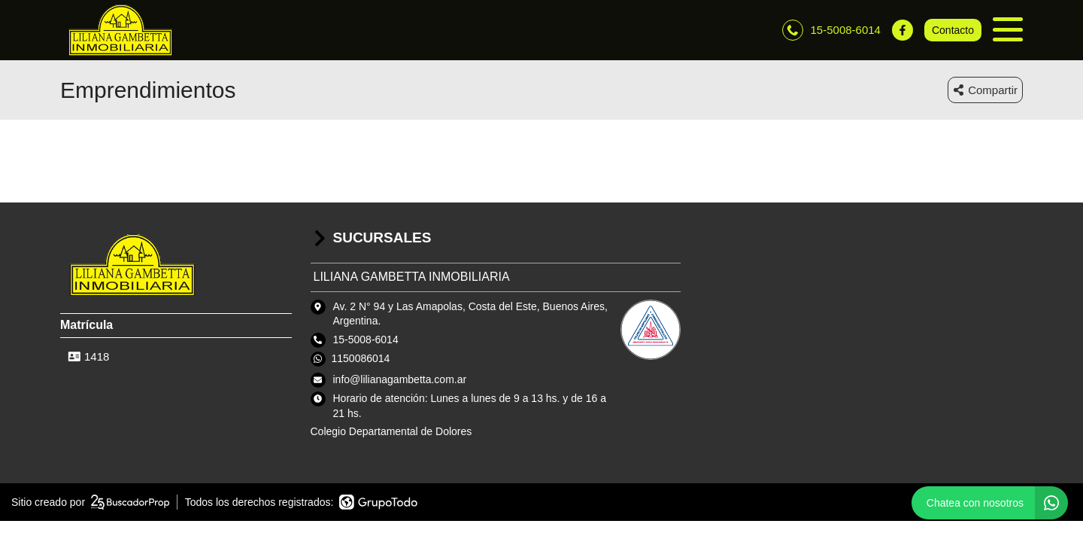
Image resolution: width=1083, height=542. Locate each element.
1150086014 (361, 358)
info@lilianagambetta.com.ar (400, 379)
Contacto (953, 30)
